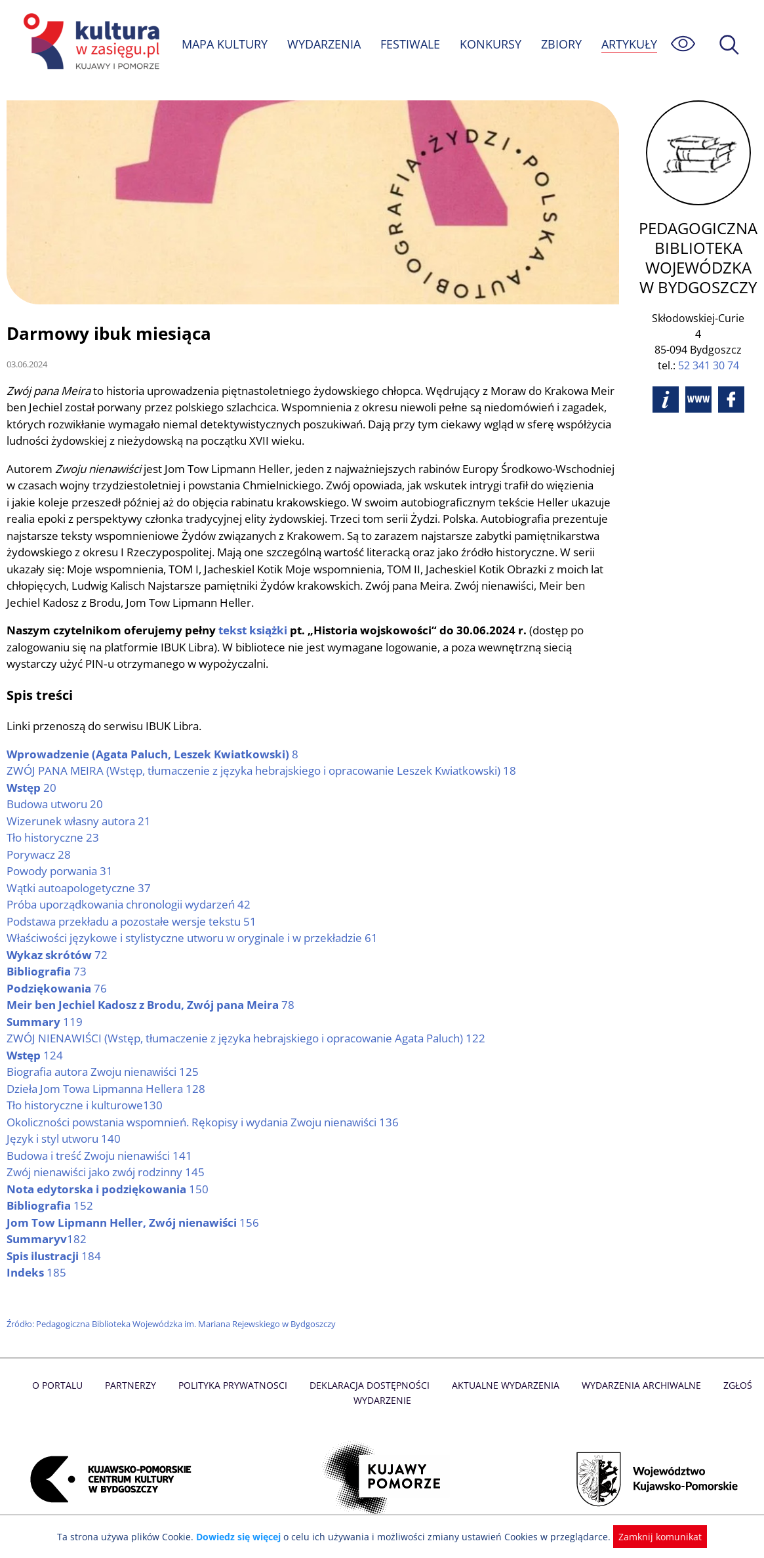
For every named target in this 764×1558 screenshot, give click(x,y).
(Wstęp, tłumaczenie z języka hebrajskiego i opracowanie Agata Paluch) (249, 1038)
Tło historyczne (53, 838)
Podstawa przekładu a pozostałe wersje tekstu (134, 922)
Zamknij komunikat (653, 1536)
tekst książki (253, 630)
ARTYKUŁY (210, 52)
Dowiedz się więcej (243, 1536)
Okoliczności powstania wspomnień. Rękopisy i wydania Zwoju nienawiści (207, 1122)
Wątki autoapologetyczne (80, 888)
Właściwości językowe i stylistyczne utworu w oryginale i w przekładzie (195, 938)
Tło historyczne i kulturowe (86, 1105)
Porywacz (39, 855)
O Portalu (62, 1386)
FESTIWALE (412, 36)
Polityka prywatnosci (235, 1386)
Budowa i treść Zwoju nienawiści (101, 1156)
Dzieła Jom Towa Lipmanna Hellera (108, 1089)
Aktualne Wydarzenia (503, 1386)
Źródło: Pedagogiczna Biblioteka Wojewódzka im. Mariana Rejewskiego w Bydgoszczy (174, 1324)
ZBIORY (562, 36)
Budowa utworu (56, 804)
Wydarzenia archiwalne (637, 1386)
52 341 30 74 (709, 365)
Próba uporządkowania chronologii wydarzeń (131, 904)
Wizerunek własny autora (80, 821)
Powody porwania (61, 871)
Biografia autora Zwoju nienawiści (105, 1072)
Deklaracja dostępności (370, 1386)
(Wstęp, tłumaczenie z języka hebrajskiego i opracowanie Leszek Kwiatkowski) (264, 771)
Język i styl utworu (64, 1139)
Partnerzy (134, 1386)
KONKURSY (492, 36)
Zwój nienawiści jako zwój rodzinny (108, 1172)
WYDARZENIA (325, 36)
